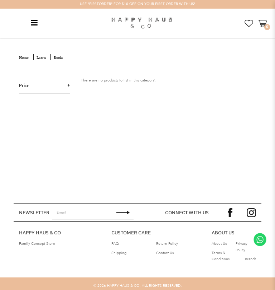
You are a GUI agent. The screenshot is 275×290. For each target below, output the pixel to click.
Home (24, 57)
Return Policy (167, 242)
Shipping (118, 252)
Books (58, 57)
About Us (219, 242)
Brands (250, 258)
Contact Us (165, 252)
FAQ (115, 242)
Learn (41, 57)
